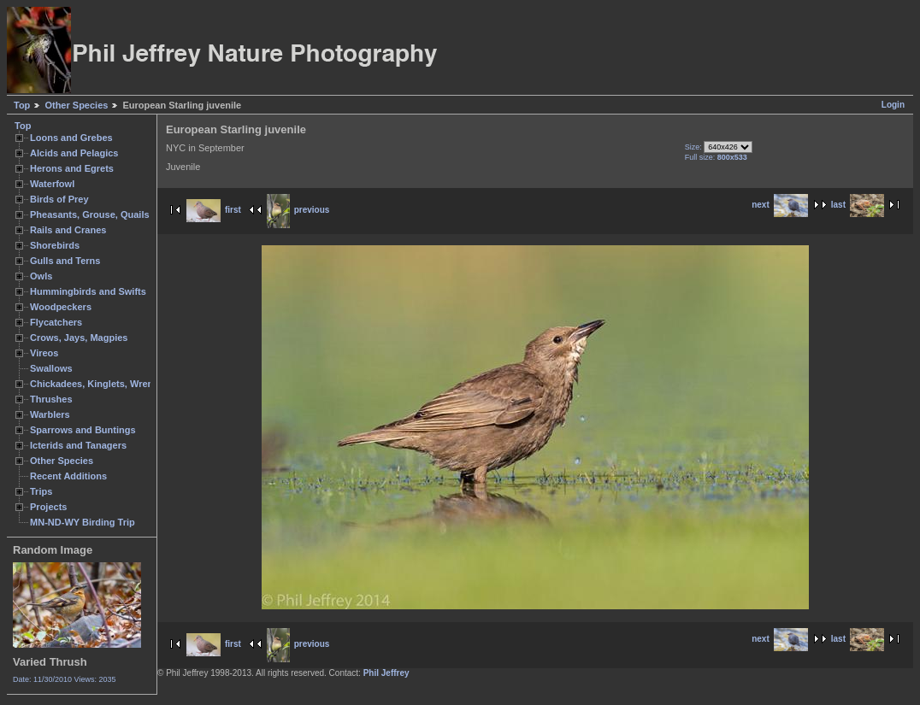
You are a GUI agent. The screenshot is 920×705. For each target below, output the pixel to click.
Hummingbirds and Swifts (88, 291)
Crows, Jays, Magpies (79, 337)
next (780, 204)
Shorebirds (55, 245)
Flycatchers (56, 322)
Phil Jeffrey (386, 673)
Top (22, 105)
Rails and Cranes (68, 230)
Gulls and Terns (65, 261)
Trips (41, 491)
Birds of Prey (59, 199)
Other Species (76, 105)
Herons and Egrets (72, 168)
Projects (48, 507)
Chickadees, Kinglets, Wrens (94, 384)
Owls (41, 276)
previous (298, 209)
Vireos (44, 353)
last (857, 204)
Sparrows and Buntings (83, 430)
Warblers (50, 414)
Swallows (51, 368)
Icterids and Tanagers (78, 445)
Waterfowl (52, 184)
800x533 (732, 157)
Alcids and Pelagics (74, 153)
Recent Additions (68, 476)
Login (893, 104)
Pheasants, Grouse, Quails (90, 214)
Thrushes (51, 399)
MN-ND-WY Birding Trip (82, 522)
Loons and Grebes (71, 137)
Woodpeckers (60, 307)
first (213, 209)
